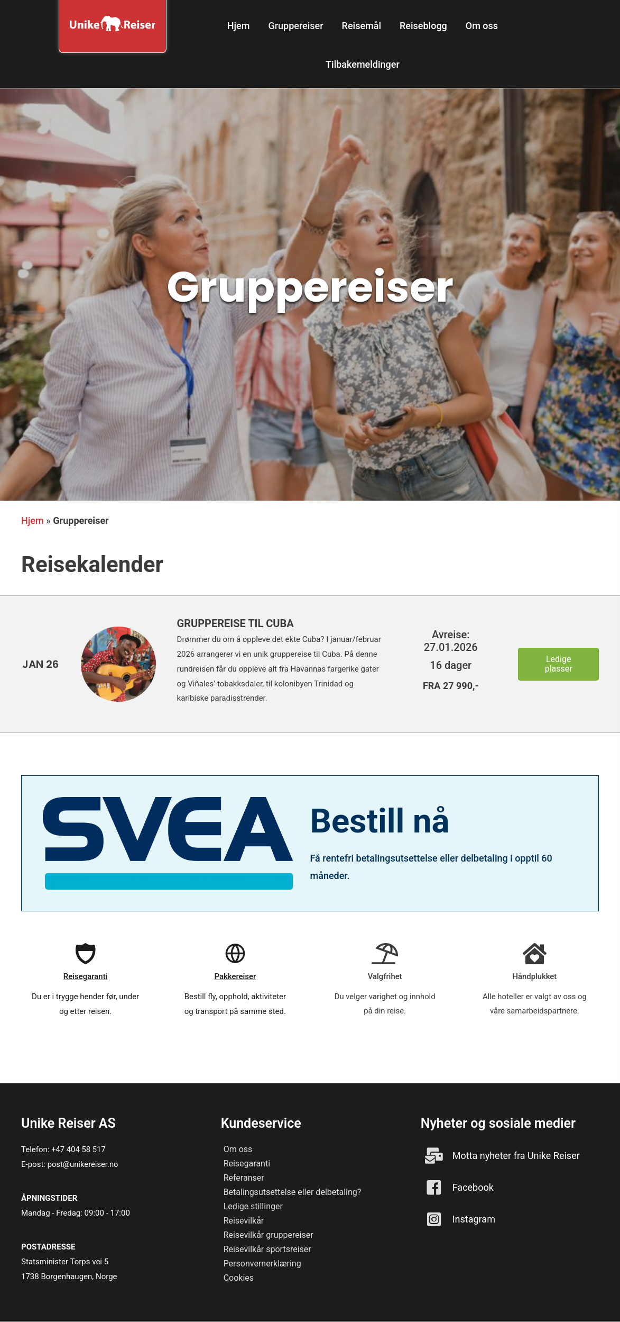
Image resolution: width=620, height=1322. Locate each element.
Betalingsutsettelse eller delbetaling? (293, 1192)
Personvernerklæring (262, 1263)
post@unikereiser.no (83, 1164)
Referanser (244, 1178)
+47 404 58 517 (78, 1149)
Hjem (32, 520)
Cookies (239, 1278)
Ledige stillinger (253, 1206)
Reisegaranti (247, 1163)
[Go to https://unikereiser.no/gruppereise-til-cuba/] (40, 664)
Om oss (238, 1149)
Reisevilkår (244, 1221)
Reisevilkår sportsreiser (267, 1249)
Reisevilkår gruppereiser (268, 1235)
